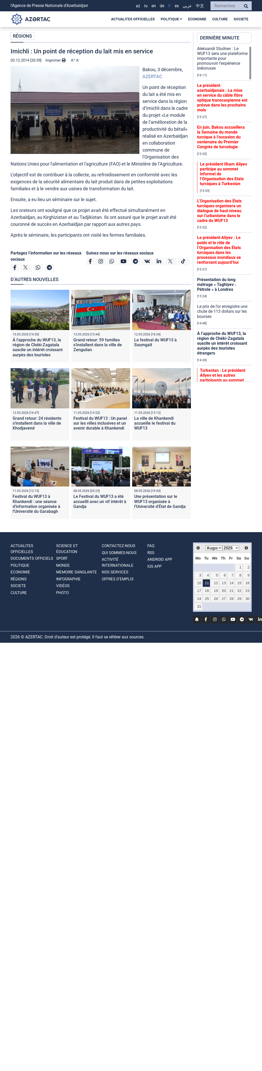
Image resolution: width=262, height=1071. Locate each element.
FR (169, 5)
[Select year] (230, 548)
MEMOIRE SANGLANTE (76, 572)
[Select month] (213, 548)
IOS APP (154, 566)
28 (231, 599)
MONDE (63, 565)
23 (247, 591)
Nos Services (115, 572)
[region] (224, 213)
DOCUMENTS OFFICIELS (32, 558)
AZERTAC (152, 76)
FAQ (150, 545)
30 (247, 599)
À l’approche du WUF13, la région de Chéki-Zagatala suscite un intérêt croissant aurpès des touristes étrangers (38, 349)
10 (199, 583)
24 (199, 599)
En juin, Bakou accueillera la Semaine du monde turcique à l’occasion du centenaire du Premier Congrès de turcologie (221, 137)
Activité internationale (117, 562)
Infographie (68, 579)
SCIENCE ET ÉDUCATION (67, 548)
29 (239, 599)
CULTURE (220, 19)
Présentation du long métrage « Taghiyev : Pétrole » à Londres (216, 284)
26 (216, 599)
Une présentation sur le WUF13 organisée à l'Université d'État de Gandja (160, 501)
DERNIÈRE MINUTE (219, 37)
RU (146, 5)
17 (199, 591)
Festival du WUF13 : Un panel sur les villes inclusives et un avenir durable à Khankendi (100, 423)
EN (153, 5)
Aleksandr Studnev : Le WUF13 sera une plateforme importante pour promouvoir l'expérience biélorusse (222, 58)
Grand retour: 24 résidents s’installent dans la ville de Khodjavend (37, 423)
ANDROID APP (159, 559)
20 (224, 591)
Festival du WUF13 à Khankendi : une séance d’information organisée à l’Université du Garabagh (36, 504)
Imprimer (55, 60)
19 (216, 591)
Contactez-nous (118, 545)
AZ (138, 5)
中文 (200, 5)
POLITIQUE (171, 19)
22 (239, 591)
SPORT (62, 558)
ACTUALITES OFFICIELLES (133, 19)
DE (162, 5)
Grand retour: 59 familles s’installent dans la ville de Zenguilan (97, 344)
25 (207, 599)
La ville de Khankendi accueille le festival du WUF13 (154, 423)
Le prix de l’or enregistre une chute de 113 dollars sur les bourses (222, 311)
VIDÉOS (63, 585)
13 (224, 583)
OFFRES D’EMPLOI (117, 579)
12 (216, 583)
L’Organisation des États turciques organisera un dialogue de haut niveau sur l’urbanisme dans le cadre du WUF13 (219, 211)
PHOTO (62, 592)
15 (239, 583)
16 (247, 583)
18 (207, 591)
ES (177, 5)
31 (199, 606)
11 (207, 583)
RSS (150, 552)
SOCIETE (241, 19)
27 (224, 599)
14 (231, 583)
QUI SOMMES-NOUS (119, 552)
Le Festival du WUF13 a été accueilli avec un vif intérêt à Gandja (99, 501)
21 (231, 591)
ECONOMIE (197, 19)
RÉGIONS (22, 36)
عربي (187, 5)
